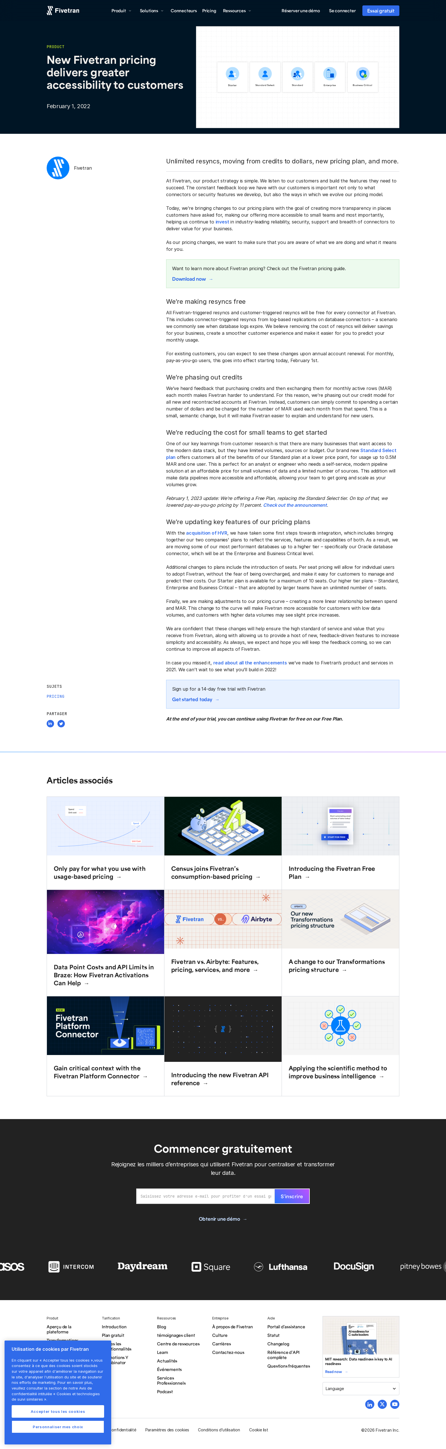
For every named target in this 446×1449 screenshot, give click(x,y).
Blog (161, 1326)
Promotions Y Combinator (115, 1360)
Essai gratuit (381, 10)
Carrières (221, 1343)
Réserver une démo (301, 10)
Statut (273, 1335)
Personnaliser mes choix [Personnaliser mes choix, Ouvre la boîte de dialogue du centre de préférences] (58, 1427)
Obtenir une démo (219, 1219)
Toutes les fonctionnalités (116, 1346)
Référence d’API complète (283, 1355)
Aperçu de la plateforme (59, 1329)
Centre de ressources (178, 1343)
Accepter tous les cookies (58, 1411)
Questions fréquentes (288, 1365)
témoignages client (176, 1335)
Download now (189, 279)
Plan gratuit (113, 1335)
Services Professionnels (171, 1380)
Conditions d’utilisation (219, 1429)
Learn (162, 1352)
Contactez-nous (228, 1352)
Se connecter (342, 10)
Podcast (165, 1391)
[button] (121, 10)
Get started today (192, 699)
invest (222, 222)
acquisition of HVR (206, 533)
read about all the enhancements (250, 663)
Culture (220, 1335)
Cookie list (258, 1429)
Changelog (278, 1343)
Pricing (209, 10)
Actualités (167, 1360)
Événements (169, 1369)
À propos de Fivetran (232, 1326)
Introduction (114, 1326)
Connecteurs (184, 10)
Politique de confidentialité (111, 1429)
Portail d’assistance (286, 1326)
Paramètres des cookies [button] (167, 1429)
